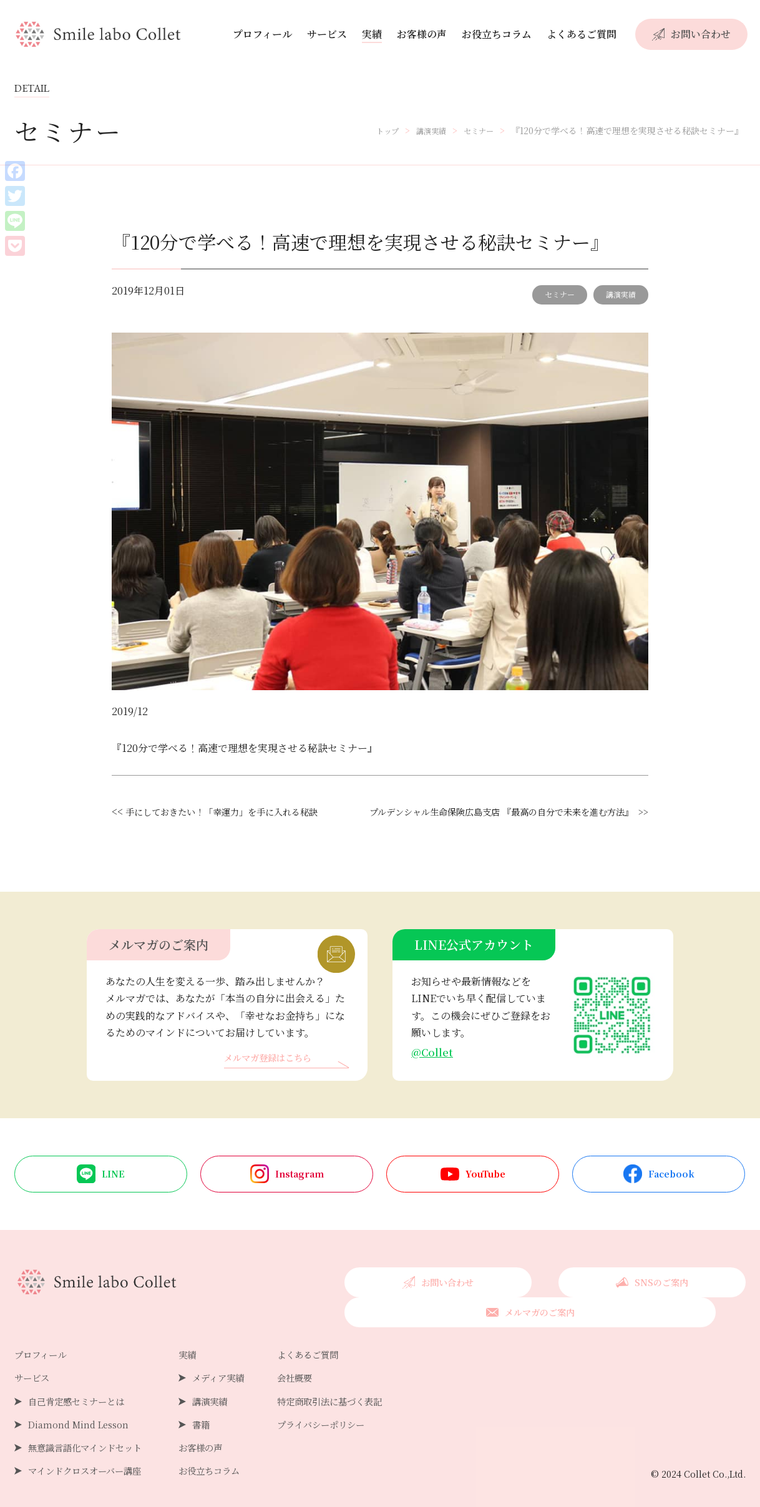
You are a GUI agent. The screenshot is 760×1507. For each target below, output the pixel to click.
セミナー (560, 294)
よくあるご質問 (581, 34)
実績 (372, 34)
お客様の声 (422, 34)
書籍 (218, 1415)
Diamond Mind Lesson (82, 1415)
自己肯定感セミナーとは (83, 1391)
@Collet (433, 1069)
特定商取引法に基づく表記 (362, 1391)
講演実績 (621, 294)
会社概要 (322, 1368)
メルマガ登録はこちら (274, 1075)
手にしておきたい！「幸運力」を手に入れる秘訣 (235, 811)
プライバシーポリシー (352, 1415)
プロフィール (262, 34)
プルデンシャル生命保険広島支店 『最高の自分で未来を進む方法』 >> (489, 828)
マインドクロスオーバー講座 (92, 1461)
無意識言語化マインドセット (93, 1438)
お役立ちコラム (497, 34)
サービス (327, 34)
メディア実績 (238, 1368)
